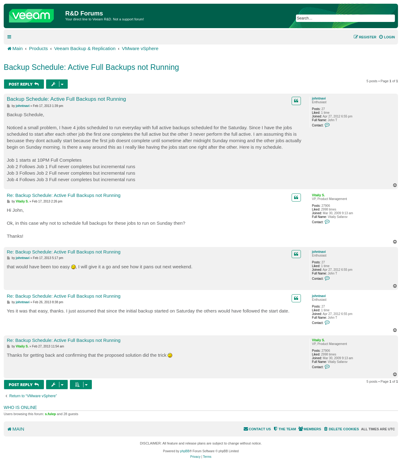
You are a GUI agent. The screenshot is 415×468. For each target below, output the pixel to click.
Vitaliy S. (318, 195)
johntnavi (319, 98)
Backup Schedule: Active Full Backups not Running (91, 67)
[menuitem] (387, 37)
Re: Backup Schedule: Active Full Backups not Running (64, 195)
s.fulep (50, 414)
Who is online (20, 407)
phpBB (185, 451)
